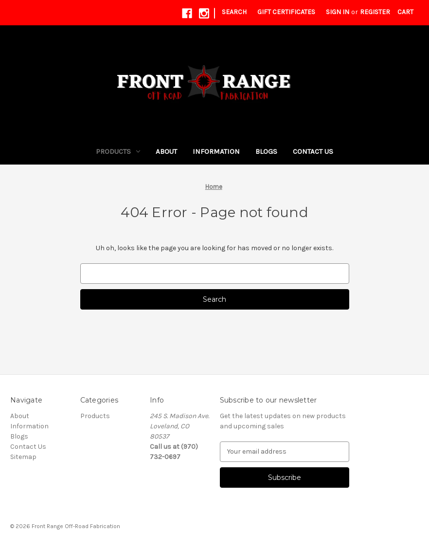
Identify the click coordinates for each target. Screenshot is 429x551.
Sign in (337, 12)
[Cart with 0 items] (405, 12)
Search (234, 12)
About (166, 151)
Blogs (266, 151)
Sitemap (23, 457)
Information (216, 151)
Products (118, 151)
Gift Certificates (286, 12)
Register (375, 12)
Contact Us (313, 151)
